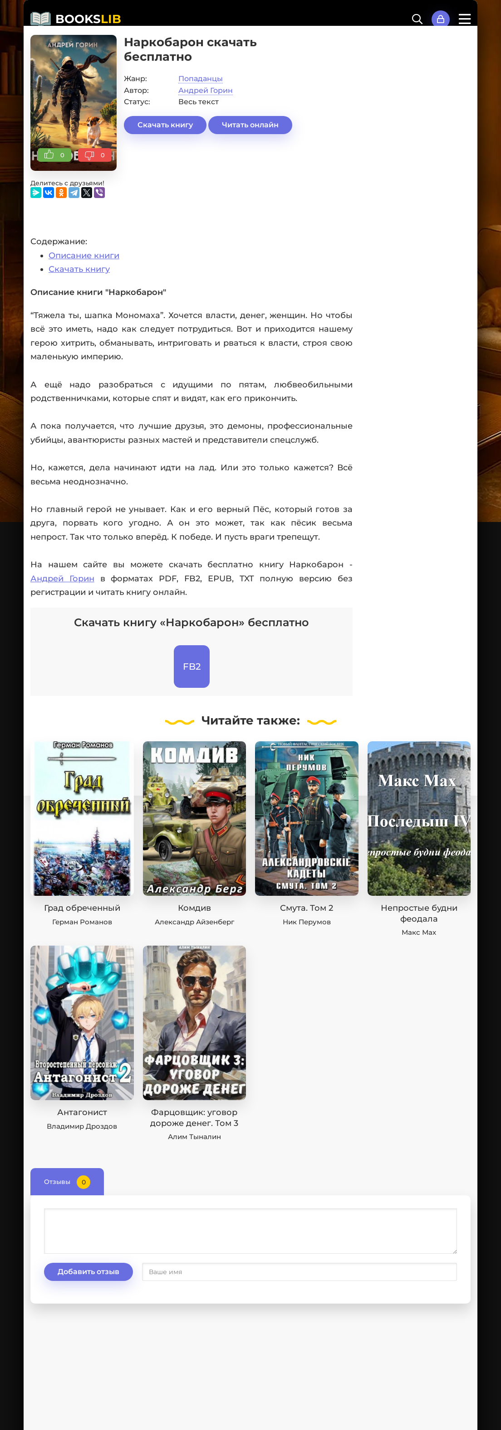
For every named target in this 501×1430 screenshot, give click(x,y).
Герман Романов (82, 922)
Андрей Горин (205, 90)
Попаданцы (200, 78)
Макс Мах (419, 932)
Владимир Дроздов (82, 1126)
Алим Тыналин (194, 1136)
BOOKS (88, 19)
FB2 (192, 666)
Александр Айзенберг (194, 922)
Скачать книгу (165, 125)
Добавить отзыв (88, 1271)
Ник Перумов (307, 922)
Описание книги (84, 256)
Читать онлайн (250, 125)
